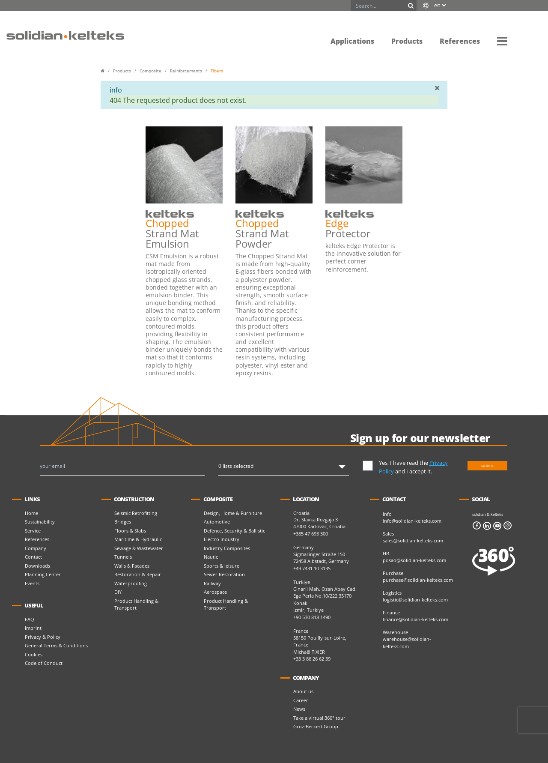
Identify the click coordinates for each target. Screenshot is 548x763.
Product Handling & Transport (136, 604)
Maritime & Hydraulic (138, 539)
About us (303, 691)
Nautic (211, 557)
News (299, 709)
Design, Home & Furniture (233, 513)
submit (487, 465)
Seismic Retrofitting (135, 513)
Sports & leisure (221, 566)
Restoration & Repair (137, 574)
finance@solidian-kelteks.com (415, 619)
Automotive (217, 521)
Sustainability (40, 521)
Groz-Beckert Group (315, 726)
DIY (118, 592)
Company (35, 548)
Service (33, 530)
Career (300, 700)
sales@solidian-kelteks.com (413, 540)
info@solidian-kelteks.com (412, 521)
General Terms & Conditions (56, 645)
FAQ (29, 619)
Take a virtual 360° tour (319, 718)
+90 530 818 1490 (312, 617)
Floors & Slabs (130, 530)
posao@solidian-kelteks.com (414, 560)
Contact (33, 557)
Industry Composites (227, 548)
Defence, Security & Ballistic (234, 530)
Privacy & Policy (42, 637)
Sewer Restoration (224, 574)
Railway (212, 583)
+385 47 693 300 (310, 533)
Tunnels (123, 557)
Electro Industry (221, 539)
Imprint (33, 628)
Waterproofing (130, 583)
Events (32, 583)
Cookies (33, 654)
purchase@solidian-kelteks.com (418, 580)
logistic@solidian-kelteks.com (415, 599)
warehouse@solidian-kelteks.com (407, 642)
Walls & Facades (131, 566)
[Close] (437, 87)
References (37, 539)
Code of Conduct (44, 663)
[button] (502, 40)
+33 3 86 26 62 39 (312, 658)
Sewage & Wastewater (138, 548)
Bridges (122, 521)
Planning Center (43, 574)
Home (31, 513)
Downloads (37, 566)
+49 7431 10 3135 (312, 568)
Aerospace (215, 592)
